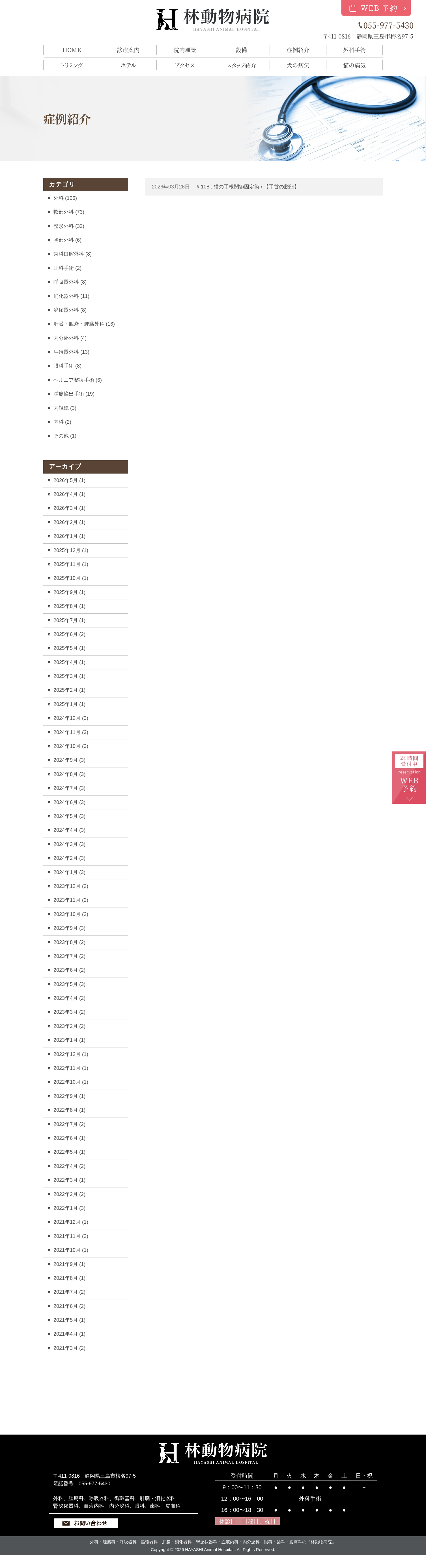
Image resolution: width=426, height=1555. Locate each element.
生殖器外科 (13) (71, 352)
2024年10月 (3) (70, 746)
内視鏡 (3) (64, 408)
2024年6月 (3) (69, 802)
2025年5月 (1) (69, 648)
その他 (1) (64, 436)
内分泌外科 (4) (70, 338)
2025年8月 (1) (69, 606)
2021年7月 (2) (69, 1292)
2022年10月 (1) (70, 1082)
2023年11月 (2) (70, 900)
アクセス (185, 65)
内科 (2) (62, 422)
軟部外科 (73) (68, 212)
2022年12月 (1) (70, 1054)
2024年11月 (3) (70, 732)
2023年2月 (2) (69, 1026)
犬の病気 (298, 65)
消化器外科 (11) (71, 296)
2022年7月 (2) (69, 1124)
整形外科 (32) (68, 226)
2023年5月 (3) (69, 984)
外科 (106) (65, 198)
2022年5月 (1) (69, 1152)
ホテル (128, 65)
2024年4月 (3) (69, 830)
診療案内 (128, 50)
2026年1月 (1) (69, 536)
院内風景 (185, 50)
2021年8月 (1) (69, 1278)
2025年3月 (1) (69, 676)
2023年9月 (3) (69, 928)
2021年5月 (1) (69, 1320)
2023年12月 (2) (70, 886)
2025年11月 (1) (70, 564)
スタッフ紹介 (242, 65)
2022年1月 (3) (69, 1208)
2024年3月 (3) (69, 844)
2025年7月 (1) (69, 620)
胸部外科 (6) (67, 240)
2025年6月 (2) (69, 634)
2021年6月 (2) (69, 1306)
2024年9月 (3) (69, 760)
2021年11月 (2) (70, 1236)
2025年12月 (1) (70, 550)
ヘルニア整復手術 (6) (77, 380)
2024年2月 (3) (69, 858)
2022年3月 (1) (69, 1180)
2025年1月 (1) (69, 704)
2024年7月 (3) (69, 788)
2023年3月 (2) (69, 1012)
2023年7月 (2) (69, 956)
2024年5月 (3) (69, 816)
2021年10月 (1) (70, 1250)
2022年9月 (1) (69, 1096)
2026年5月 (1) (69, 480)
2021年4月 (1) (69, 1334)
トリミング (72, 65)
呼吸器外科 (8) (70, 282)
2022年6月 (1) (69, 1138)
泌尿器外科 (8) (70, 310)
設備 (241, 50)
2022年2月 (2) (69, 1194)
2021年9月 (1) (69, 1264)
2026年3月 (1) (69, 508)
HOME (72, 50)
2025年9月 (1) (69, 592)
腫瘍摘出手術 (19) (73, 394)
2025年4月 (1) (69, 662)
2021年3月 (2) (69, 1348)
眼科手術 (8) (67, 366)
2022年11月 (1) (70, 1068)
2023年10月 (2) (70, 914)
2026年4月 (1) (69, 494)
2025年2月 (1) (69, 690)
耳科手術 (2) (67, 268)
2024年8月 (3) (69, 774)
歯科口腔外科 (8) (72, 254)
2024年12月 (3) (70, 718)
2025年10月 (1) (70, 578)
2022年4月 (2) (69, 1166)
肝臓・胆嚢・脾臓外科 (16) (84, 324)
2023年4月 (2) (69, 998)
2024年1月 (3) (69, 872)
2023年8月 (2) (69, 942)
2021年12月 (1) (70, 1222)
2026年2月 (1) (69, 522)
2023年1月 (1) (69, 1040)
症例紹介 (298, 50)
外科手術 (354, 50)
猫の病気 (354, 65)
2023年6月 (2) (69, 970)
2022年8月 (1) (69, 1110)
